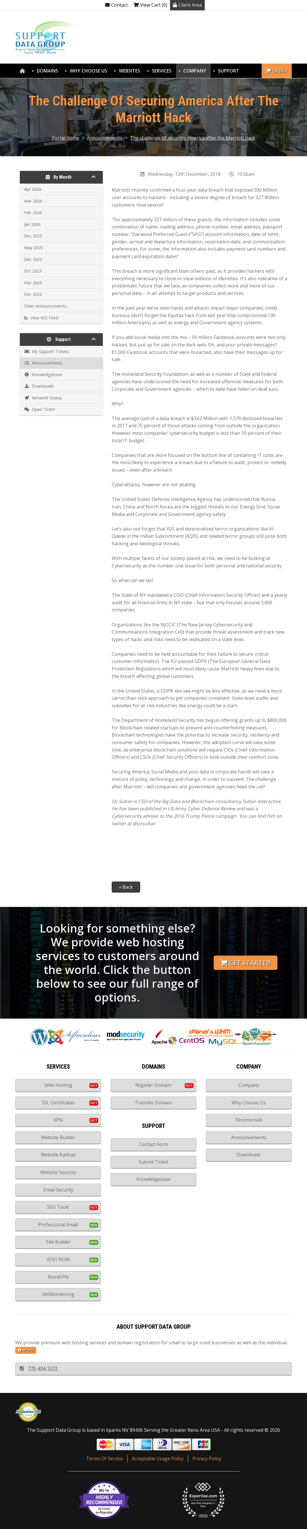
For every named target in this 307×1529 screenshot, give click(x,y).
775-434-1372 (38, 1368)
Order (276, 71)
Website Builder (58, 1137)
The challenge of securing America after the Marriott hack (192, 138)
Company (194, 71)
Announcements (104, 138)
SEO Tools (58, 1207)
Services (161, 71)
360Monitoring (58, 1294)
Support (228, 71)
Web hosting (58, 1085)
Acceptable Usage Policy (158, 1458)
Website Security (58, 1172)
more (26, 1350)
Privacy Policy (206, 1458)
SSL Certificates (58, 1102)
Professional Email (58, 1224)
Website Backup (58, 1154)
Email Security (58, 1190)
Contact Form (153, 1144)
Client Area (187, 5)
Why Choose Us (88, 71)
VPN (58, 1120)
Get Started (245, 962)
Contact (116, 5)
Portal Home (65, 138)
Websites (129, 71)
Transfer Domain (153, 1102)
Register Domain (153, 1085)
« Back (126, 887)
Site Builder (58, 1242)
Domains (47, 71)
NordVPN (58, 1277)
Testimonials (249, 1120)
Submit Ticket (153, 1162)
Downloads (249, 1154)
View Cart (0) (150, 5)
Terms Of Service (104, 1458)
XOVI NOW (58, 1259)
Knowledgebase (153, 1179)
